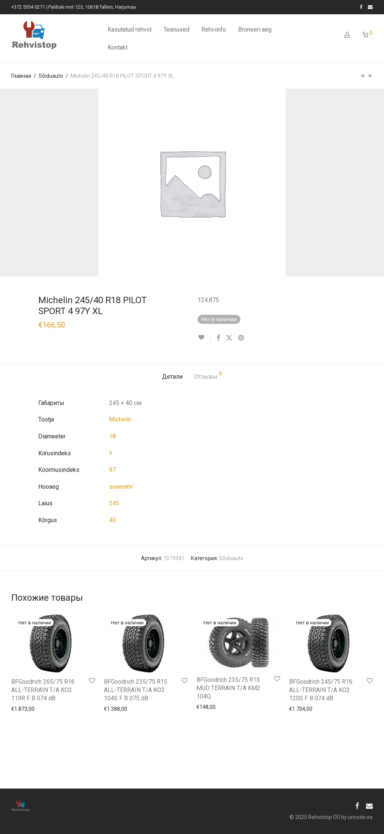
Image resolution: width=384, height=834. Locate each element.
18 (112, 436)
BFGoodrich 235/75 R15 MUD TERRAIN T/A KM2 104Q (228, 688)
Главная (21, 76)
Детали (172, 376)
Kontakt (118, 47)
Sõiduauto (51, 76)
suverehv (121, 486)
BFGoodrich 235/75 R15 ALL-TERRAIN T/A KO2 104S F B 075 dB (135, 690)
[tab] (172, 377)
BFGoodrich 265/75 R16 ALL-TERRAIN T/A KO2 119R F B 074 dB (43, 690)
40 (112, 520)
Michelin (120, 419)
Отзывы (208, 375)
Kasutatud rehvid (130, 29)
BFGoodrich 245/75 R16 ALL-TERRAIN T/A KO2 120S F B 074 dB (320, 690)
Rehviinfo (213, 29)
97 (112, 469)
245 (114, 503)
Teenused (176, 29)
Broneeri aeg (255, 29)
